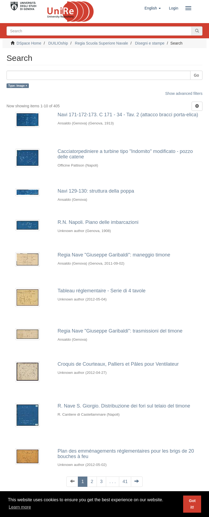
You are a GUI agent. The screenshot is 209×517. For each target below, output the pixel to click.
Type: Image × (17, 85)
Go (196, 75)
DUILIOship (58, 43)
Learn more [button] (20, 507)
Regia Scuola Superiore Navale (101, 43)
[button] (152, 8)
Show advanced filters (183, 93)
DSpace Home (29, 43)
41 (125, 481)
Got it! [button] (192, 504)
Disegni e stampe (149, 43)
